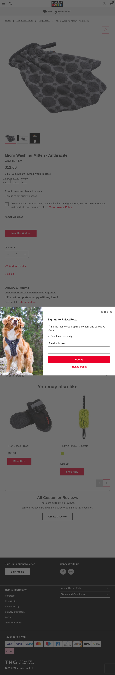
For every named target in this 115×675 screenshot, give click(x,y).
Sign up (79, 359)
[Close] (107, 312)
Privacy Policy (79, 366)
